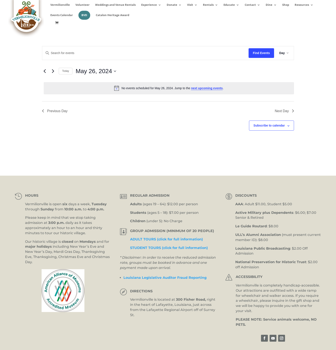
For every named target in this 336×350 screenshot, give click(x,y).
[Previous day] (44, 71)
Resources (302, 5)
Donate (172, 5)
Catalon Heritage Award (112, 15)
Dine (269, 5)
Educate (229, 5)
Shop (285, 5)
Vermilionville (60, 5)
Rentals (208, 5)
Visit (190, 5)
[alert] (169, 88)
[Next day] (53, 71)
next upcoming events (207, 88)
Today (65, 70)
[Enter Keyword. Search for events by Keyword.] (145, 53)
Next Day (284, 111)
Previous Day (55, 111)
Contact (250, 5)
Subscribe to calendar (269, 125)
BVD (84, 15)
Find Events (261, 53)
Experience (149, 5)
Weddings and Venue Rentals (115, 5)
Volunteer (82, 5)
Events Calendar (61, 15)
